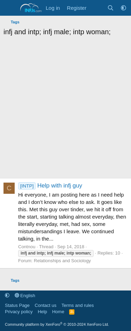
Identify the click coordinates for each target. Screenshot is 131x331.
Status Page (17, 305)
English (25, 295)
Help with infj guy (50, 185)
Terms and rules (77, 305)
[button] (123, 7)
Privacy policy (18, 311)
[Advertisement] (65, 109)
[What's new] (96, 7)
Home (58, 311)
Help (42, 311)
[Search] (110, 7)
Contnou (26, 246)
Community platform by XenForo (57, 324)
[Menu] (9, 8)
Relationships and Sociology (62, 260)
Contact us (45, 305)
